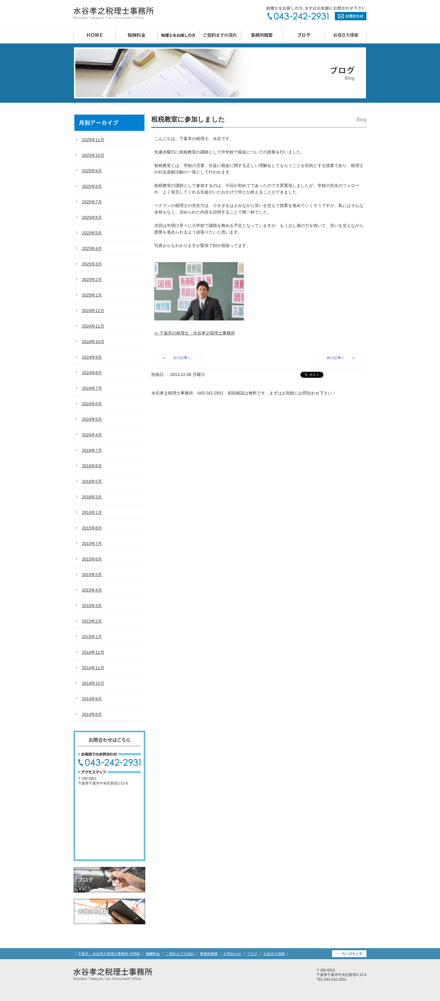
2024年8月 (92, 372)
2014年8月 (92, 714)
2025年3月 (92, 264)
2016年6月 (92, 465)
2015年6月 (92, 559)
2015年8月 (92, 528)
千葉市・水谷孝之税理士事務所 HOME (109, 954)
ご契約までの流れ (220, 35)
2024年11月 (93, 326)
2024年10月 (93, 341)
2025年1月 (92, 295)
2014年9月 (92, 698)
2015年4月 (92, 590)
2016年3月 (92, 497)
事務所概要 (262, 35)
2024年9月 (92, 357)
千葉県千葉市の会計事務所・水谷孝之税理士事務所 (114, 13)
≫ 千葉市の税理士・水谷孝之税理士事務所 (194, 333)
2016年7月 (92, 450)
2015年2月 (92, 621)
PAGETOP (349, 953)
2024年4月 (92, 434)
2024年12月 (93, 310)
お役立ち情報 (346, 35)
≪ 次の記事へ (176, 358)
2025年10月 (93, 155)
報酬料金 (137, 35)
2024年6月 (92, 403)
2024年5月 (92, 419)
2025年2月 (92, 279)
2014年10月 (93, 683)
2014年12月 (93, 652)
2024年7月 (92, 388)
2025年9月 (92, 170)
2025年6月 (92, 217)
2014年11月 (93, 667)
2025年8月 (92, 186)
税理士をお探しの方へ (178, 35)
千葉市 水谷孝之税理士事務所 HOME (95, 35)
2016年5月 (92, 481)
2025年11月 (93, 139)
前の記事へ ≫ (341, 358)
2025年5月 (92, 233)
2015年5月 (92, 574)
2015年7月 (92, 543)
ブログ (304, 35)
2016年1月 (92, 512)
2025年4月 (92, 248)
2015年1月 (92, 636)
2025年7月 (92, 201)
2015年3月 (92, 605)
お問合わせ (316, 13)
